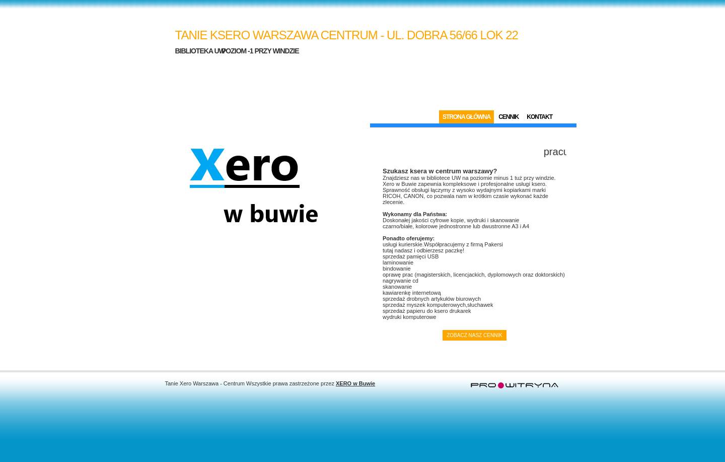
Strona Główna (466, 116)
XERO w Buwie (355, 383)
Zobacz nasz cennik (474, 335)
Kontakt (539, 116)
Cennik (508, 116)
